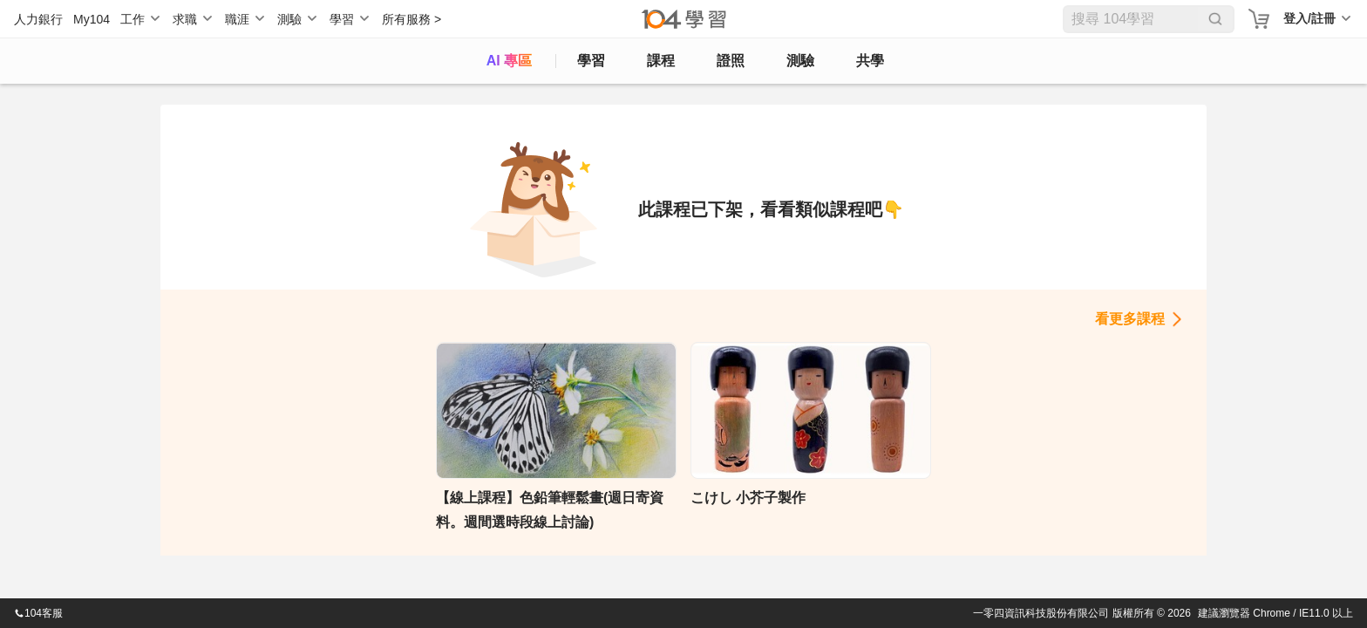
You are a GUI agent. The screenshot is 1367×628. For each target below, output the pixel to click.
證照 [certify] (731, 60)
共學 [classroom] (870, 60)
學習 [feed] (591, 60)
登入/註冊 (1309, 18)
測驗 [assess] (800, 60)
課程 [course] (661, 60)
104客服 (38, 613)
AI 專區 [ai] (509, 60)
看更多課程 (1130, 318)
